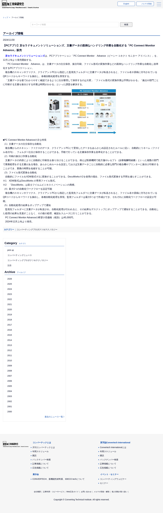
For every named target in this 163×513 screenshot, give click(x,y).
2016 (9, 330)
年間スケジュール (40, 451)
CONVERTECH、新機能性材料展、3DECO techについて (58, 479)
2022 (9, 299)
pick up (10, 250)
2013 (9, 345)
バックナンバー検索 (41, 459)
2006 (9, 381)
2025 (9, 284)
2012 (9, 350)
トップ (5, 17)
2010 (9, 360)
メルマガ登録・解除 (101, 492)
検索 (126, 24)
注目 (9, 265)
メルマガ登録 (145, 6)
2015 (9, 335)
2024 (9, 289)
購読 (34, 455)
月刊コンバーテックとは (43, 447)
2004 (9, 391)
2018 (9, 320)
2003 (9, 396)
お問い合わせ (86, 492)
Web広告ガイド (72, 492)
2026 (9, 279)
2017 (9, 325)
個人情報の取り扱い (119, 492)
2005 (9, 386)
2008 (9, 371)
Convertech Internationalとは (113, 447)
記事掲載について (40, 464)
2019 (9, 314)
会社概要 (37, 492)
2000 (9, 411)
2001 (9, 406)
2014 (9, 340)
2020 (9, 309)
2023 (9, 294)
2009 (9, 365)
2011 (9, 355)
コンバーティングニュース (19, 255)
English (125, 6)
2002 (9, 401)
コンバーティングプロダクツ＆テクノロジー (37, 229)
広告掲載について (40, 468)
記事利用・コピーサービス (53, 492)
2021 (9, 304)
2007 (9, 376)
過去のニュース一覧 (54, 417)
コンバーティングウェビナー (113, 479)
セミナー (104, 483)
